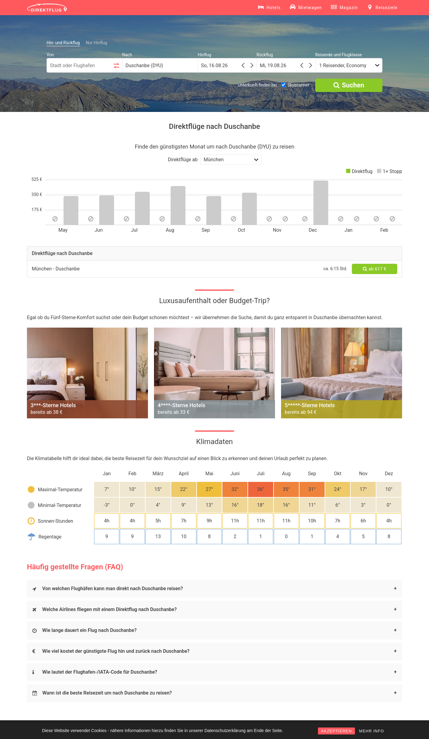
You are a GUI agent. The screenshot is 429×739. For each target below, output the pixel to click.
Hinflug (204, 54)
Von (50, 54)
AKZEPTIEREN (336, 731)
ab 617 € (374, 269)
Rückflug (265, 54)
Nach (127, 54)
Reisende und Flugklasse (338, 54)
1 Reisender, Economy (342, 65)
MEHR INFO (371, 731)
